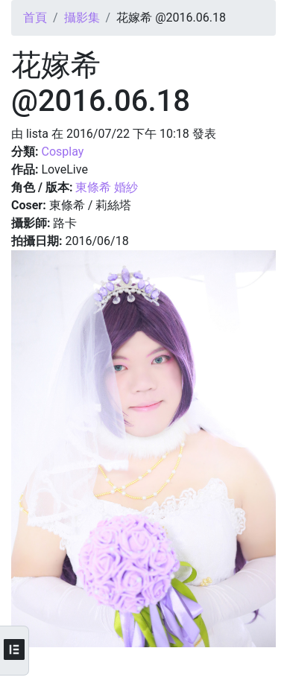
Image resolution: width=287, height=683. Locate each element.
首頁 (35, 17)
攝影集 (82, 17)
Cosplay (62, 151)
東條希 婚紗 (106, 187)
